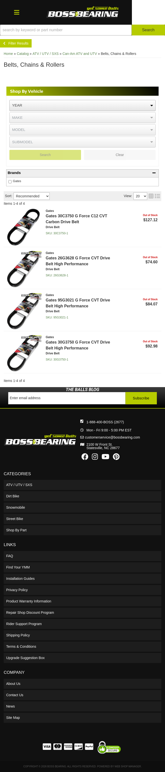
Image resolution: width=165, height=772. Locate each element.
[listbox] (82, 105)
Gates (17, 181)
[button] (82, 30)
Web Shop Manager (128, 766)
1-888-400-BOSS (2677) (105, 422)
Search (45, 155)
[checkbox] (10, 181)
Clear (120, 155)
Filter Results (15, 43)
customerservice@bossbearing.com (112, 437)
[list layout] (157, 196)
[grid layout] (151, 196)
